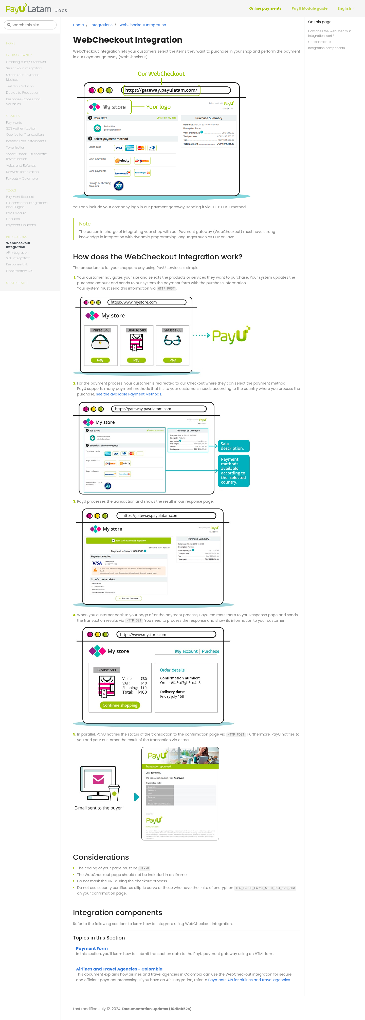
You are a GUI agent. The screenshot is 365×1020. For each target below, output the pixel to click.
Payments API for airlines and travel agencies (249, 979)
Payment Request (20, 196)
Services (13, 116)
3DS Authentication (21, 128)
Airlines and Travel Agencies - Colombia (119, 969)
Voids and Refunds (21, 165)
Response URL (17, 264)
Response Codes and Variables (23, 102)
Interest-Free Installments (26, 141)
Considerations (319, 42)
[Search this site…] (30, 24)
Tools (11, 190)
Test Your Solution (20, 86)
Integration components (326, 48)
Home (10, 43)
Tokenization (15, 147)
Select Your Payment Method (22, 77)
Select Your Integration (24, 68)
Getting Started (19, 55)
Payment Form (92, 948)
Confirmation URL (19, 270)
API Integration (17, 253)
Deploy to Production (23, 92)
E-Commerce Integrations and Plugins (27, 205)
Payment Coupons (21, 224)
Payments (14, 122)
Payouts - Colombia (22, 178)
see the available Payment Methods (128, 394)
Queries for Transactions (25, 134)
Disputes (13, 219)
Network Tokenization (22, 171)
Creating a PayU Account (26, 61)
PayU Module (16, 213)
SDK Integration (18, 258)
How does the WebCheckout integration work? (329, 33)
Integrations (16, 237)
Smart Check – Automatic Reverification (26, 157)
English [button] (345, 8)
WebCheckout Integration (18, 245)
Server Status (17, 282)
